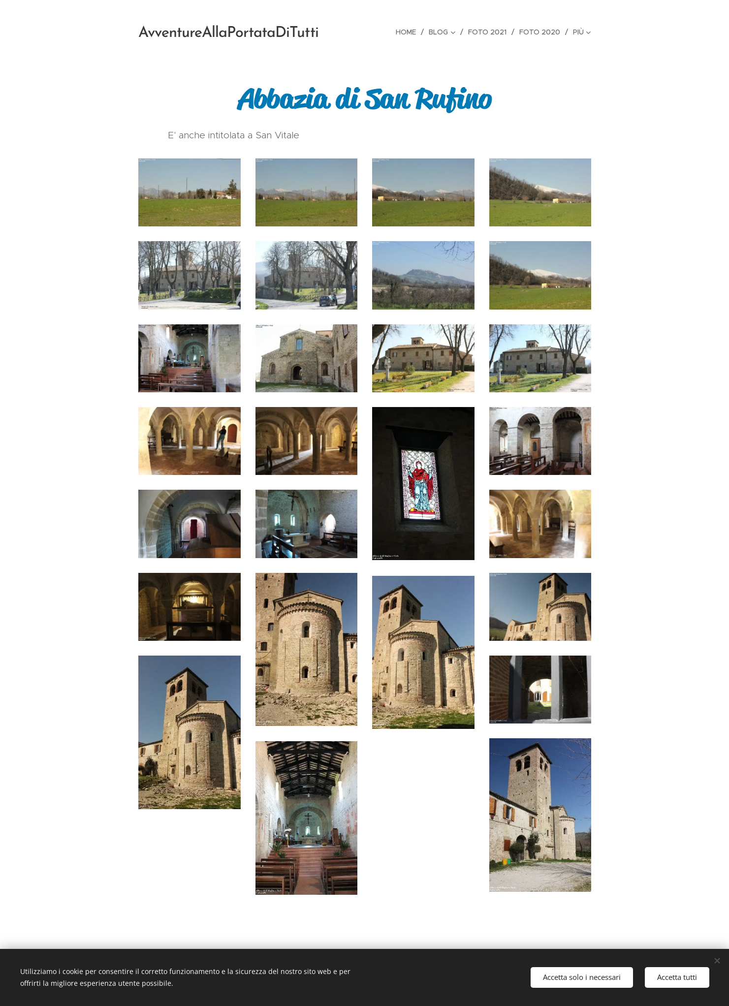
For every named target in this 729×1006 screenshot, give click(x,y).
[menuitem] (408, 32)
